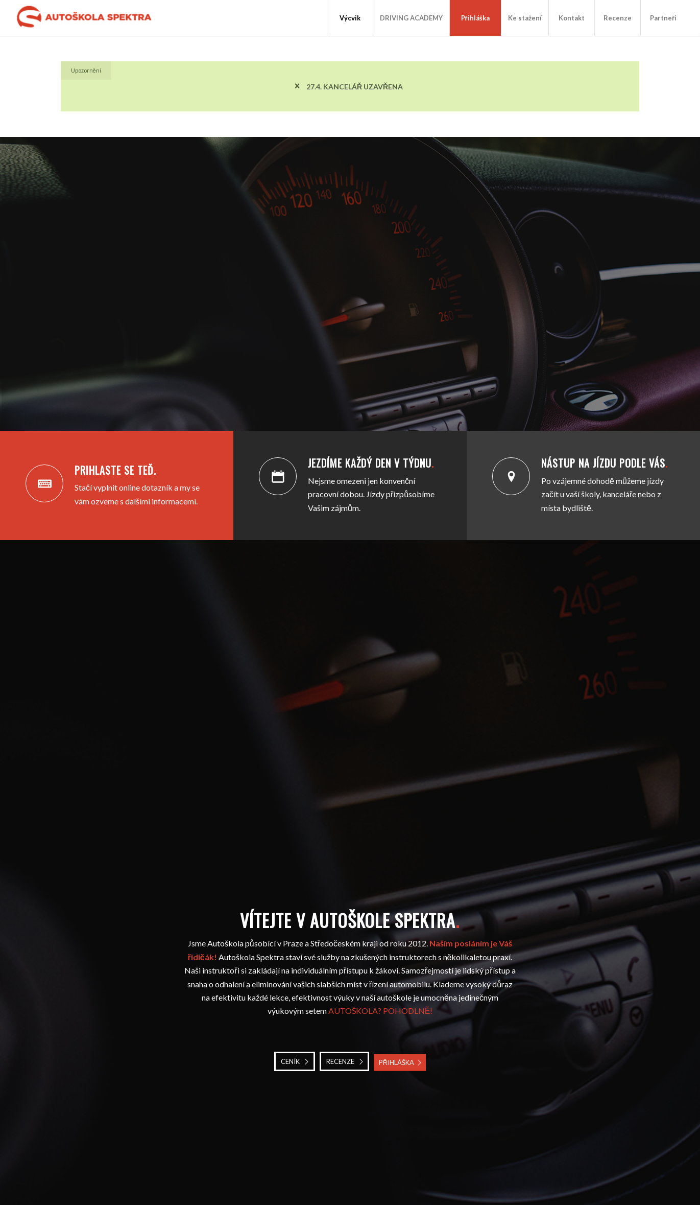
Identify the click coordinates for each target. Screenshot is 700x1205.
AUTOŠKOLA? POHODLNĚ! (380, 1010)
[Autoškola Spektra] (87, 18)
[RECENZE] (344, 1061)
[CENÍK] (294, 1061)
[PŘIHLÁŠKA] (400, 1062)
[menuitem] (350, 18)
